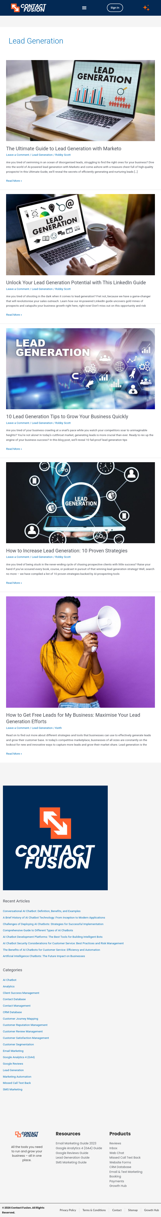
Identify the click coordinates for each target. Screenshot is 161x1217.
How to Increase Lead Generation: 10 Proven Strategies (66, 551)
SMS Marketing (12, 1089)
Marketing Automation (17, 1076)
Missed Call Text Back (17, 1082)
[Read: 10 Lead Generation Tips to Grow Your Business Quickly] (80, 368)
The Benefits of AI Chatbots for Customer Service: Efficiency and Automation (51, 949)
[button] (84, 7)
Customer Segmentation (18, 1044)
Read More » (14, 180)
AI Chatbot (9, 980)
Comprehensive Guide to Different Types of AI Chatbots (38, 930)
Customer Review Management (23, 1031)
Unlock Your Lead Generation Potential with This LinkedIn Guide (76, 283)
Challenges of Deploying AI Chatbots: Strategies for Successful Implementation (53, 924)
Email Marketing (13, 1050)
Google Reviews (13, 1063)
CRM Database (12, 1012)
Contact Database (14, 999)
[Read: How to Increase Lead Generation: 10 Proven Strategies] (80, 502)
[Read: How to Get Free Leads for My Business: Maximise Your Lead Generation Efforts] (80, 651)
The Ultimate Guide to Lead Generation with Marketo (63, 149)
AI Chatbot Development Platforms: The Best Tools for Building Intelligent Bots (53, 936)
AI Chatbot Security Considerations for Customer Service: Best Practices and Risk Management (63, 943)
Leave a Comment (17, 154)
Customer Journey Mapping (20, 1018)
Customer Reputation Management (25, 1025)
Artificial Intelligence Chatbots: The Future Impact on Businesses (44, 956)
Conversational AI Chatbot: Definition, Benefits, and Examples (42, 911)
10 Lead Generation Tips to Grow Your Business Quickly (67, 416)
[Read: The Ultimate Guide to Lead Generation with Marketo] (80, 100)
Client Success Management (21, 992)
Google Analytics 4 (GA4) (19, 1057)
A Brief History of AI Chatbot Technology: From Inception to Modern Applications (54, 917)
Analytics (9, 986)
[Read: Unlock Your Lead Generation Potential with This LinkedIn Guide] (80, 234)
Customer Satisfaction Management (26, 1037)
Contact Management (17, 1005)
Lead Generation (42, 154)
